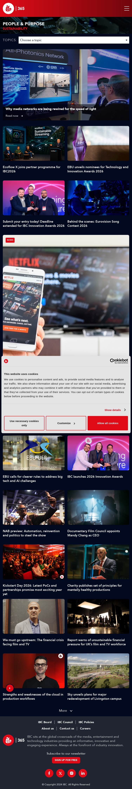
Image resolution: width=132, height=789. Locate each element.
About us (48, 728)
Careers (85, 728)
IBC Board (45, 722)
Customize (66, 423)
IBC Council (65, 722)
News (10, 240)
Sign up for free (66, 760)
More (63, 710)
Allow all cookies (107, 423)
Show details (113, 409)
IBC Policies (86, 722)
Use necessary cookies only (24, 423)
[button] (126, 8)
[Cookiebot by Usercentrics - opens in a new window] (112, 361)
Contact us (67, 728)
